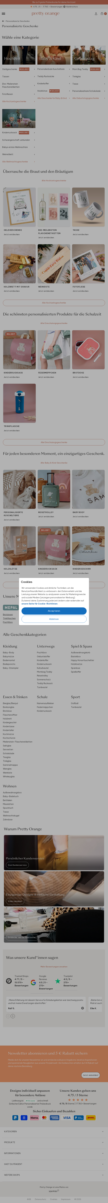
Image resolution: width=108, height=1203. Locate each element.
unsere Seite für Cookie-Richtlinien (40, 603)
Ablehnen (54, 619)
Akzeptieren (54, 611)
